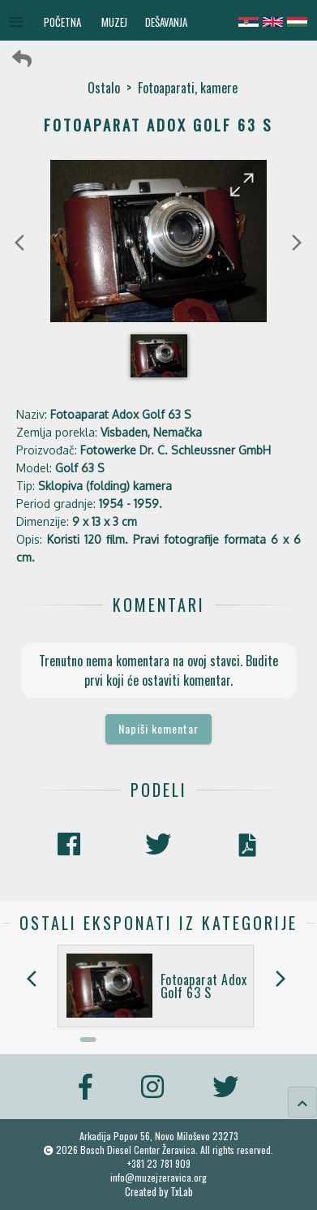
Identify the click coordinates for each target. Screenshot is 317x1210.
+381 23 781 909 (159, 1163)
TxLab (181, 1191)
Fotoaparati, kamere (188, 87)
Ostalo (104, 87)
